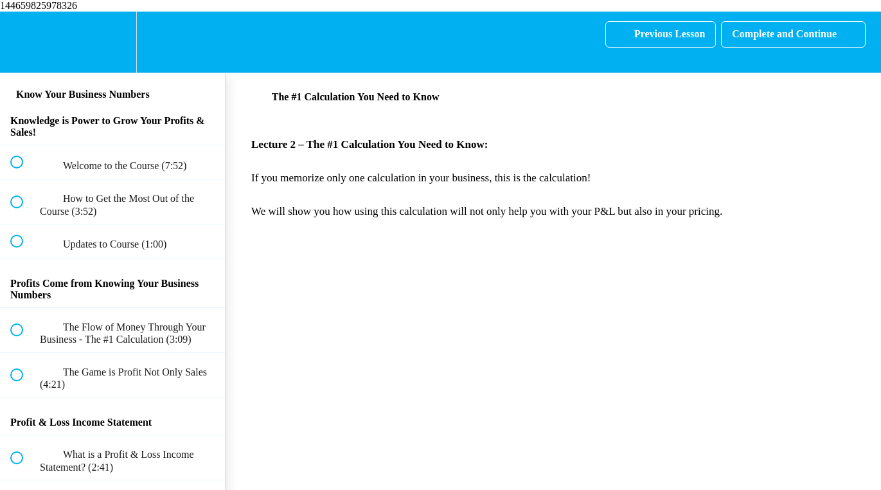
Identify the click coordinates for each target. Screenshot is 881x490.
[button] (24, 42)
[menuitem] (112, 42)
